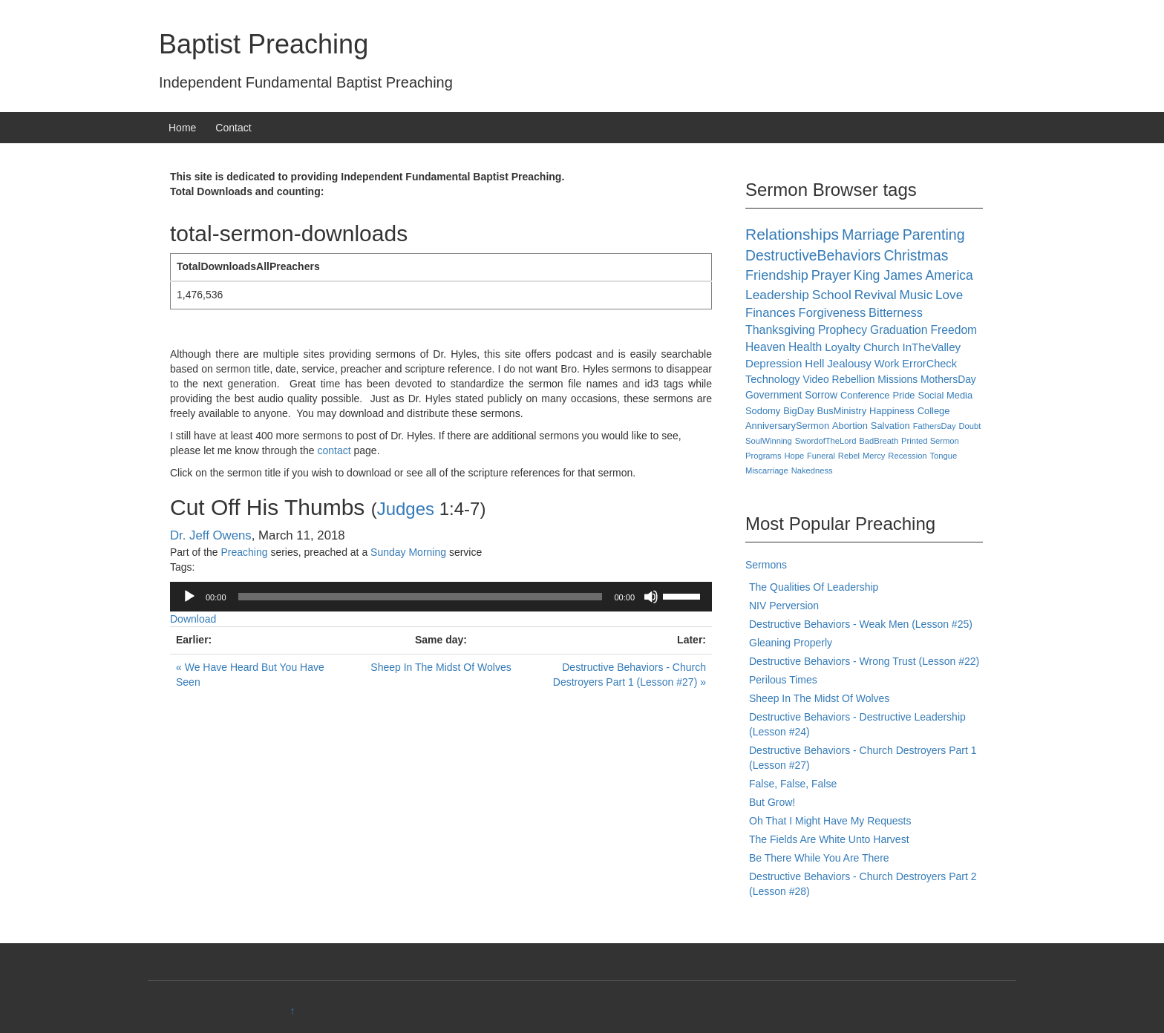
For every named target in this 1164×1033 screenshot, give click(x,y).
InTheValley (932, 347)
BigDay (798, 410)
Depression (773, 363)
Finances (770, 313)
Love (949, 295)
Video (815, 379)
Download (193, 619)
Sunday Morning (408, 552)
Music (916, 295)
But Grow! (772, 802)
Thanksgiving (780, 330)
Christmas (915, 255)
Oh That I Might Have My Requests (830, 821)
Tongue (943, 455)
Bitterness (896, 312)
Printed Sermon (930, 440)
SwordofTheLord (826, 440)
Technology (772, 379)
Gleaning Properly (790, 643)
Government (773, 395)
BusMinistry (842, 410)
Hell (814, 363)
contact (333, 450)
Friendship (776, 275)
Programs (763, 455)
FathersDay (934, 426)
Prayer (831, 275)
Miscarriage (766, 470)
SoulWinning (768, 440)
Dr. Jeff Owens (211, 535)
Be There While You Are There (819, 858)
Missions (897, 379)
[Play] (189, 596)
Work (887, 364)
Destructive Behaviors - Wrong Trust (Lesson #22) (864, 661)
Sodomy (762, 410)
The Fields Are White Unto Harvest (829, 839)
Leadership (777, 294)
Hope (794, 455)
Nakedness (812, 470)
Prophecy (842, 330)
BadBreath (878, 440)
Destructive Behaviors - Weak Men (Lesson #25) (860, 624)
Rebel (849, 455)
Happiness (892, 410)
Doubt (969, 426)
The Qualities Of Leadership (813, 587)
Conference (865, 395)
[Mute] (651, 596)
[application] (441, 596)
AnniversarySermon (787, 425)
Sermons (766, 565)
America (949, 275)
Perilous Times (783, 680)
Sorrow (821, 395)
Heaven (765, 347)
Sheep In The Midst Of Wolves (440, 667)
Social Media (945, 395)
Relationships (792, 234)
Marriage (871, 234)
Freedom (953, 330)
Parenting (934, 234)
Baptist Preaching (263, 44)
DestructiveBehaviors (812, 255)
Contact (233, 128)
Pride (903, 395)
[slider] (420, 596)
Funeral (821, 455)
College (934, 410)
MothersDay (948, 379)
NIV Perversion (784, 605)
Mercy (874, 455)
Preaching (243, 552)
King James (888, 275)
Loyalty (842, 347)
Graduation (899, 330)
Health (805, 347)
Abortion (850, 425)
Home (182, 128)
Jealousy (849, 363)
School (831, 294)
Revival (875, 294)
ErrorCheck (929, 364)
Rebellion (853, 379)
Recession (907, 455)
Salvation (890, 425)
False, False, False (793, 784)
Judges (405, 509)
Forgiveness (832, 313)
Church (881, 347)
